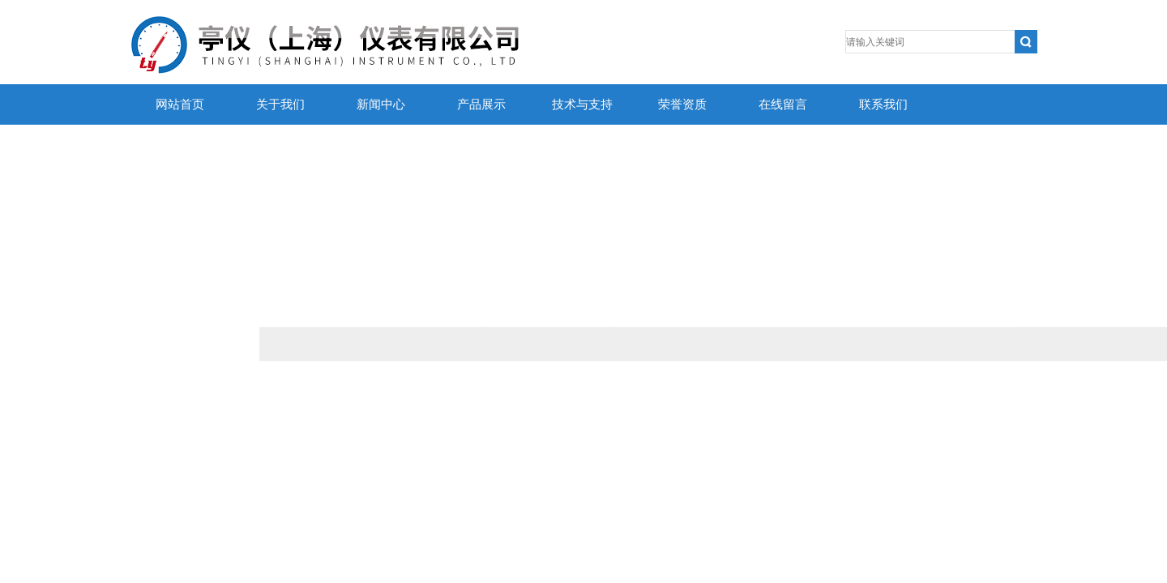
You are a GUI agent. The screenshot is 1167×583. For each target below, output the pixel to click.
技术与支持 (582, 104)
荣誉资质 (682, 104)
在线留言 (783, 104)
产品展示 (481, 104)
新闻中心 (381, 104)
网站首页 (180, 104)
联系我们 (883, 104)
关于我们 (280, 104)
